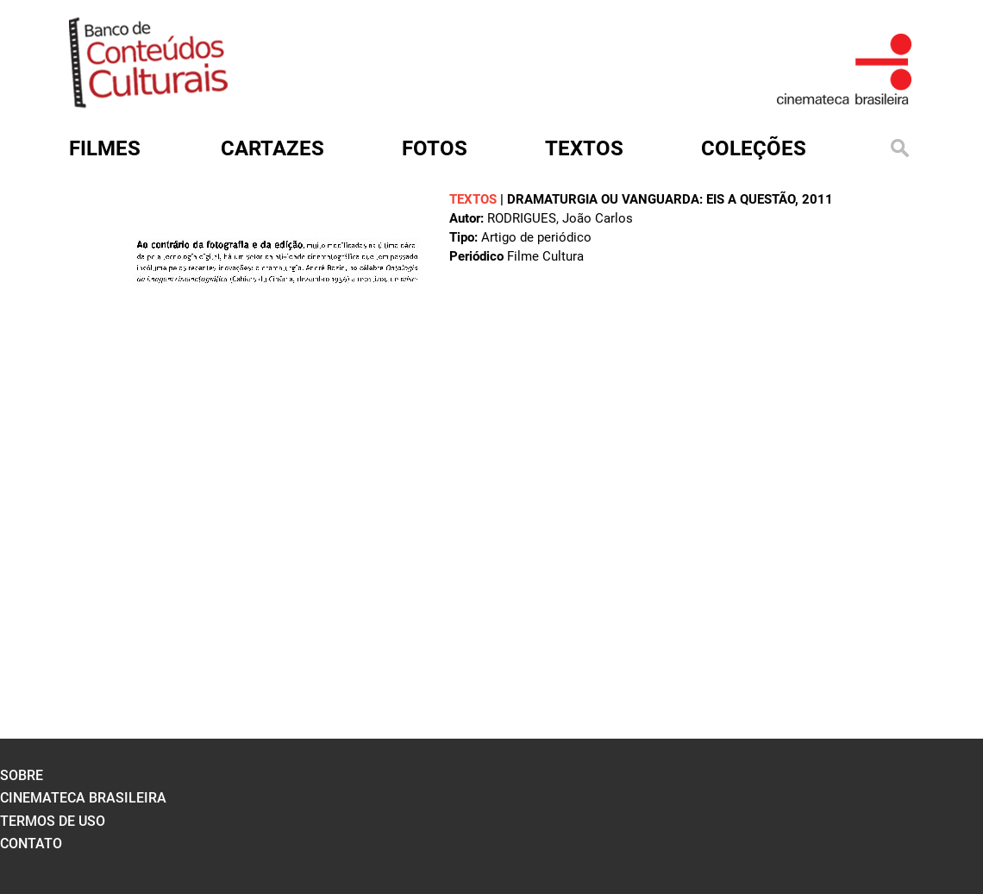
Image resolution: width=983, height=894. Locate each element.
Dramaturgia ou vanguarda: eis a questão (651, 199)
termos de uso (52, 821)
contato (31, 843)
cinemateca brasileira (83, 798)
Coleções (753, 148)
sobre (21, 775)
